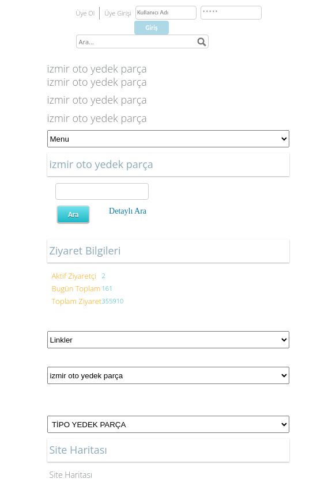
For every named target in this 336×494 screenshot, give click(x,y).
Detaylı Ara (127, 211)
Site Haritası (71, 474)
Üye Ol (85, 13)
